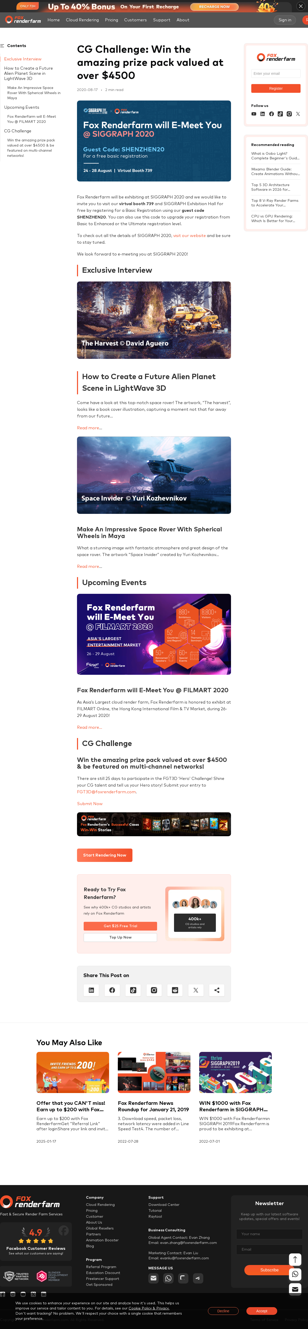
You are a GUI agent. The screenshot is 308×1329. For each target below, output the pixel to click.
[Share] (217, 990)
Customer (94, 1216)
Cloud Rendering (82, 20)
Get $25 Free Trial (120, 926)
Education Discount (103, 1273)
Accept (261, 1311)
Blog (90, 1246)
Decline (223, 1311)
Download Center (163, 1205)
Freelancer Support (102, 1279)
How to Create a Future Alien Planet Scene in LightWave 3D (28, 73)
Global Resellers (100, 1228)
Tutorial (155, 1211)
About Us (94, 1222)
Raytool (155, 1216)
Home (53, 20)
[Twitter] (196, 990)
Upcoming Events (21, 107)
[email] (153, 1278)
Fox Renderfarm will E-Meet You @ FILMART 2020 (31, 119)
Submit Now (90, 804)
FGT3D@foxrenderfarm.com (106, 792)
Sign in (284, 20)
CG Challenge (17, 131)
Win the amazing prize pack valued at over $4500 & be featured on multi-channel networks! (31, 148)
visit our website (189, 236)
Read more (88, 428)
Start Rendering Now (104, 855)
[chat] (183, 1278)
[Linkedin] (91, 990)
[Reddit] (175, 990)
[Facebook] (112, 990)
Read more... (89, 727)
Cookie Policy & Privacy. (149, 1308)
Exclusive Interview (23, 59)
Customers (135, 20)
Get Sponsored (99, 1285)
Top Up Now (120, 937)
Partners (93, 1234)
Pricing (111, 20)
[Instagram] (154, 990)
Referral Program (101, 1267)
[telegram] (198, 1278)
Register (276, 88)
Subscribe (269, 1270)
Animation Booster (102, 1240)
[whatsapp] (168, 1278)
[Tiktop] (133, 990)
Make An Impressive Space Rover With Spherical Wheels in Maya (34, 93)
